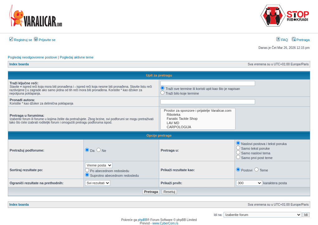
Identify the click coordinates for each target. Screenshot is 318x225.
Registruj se (20, 40)
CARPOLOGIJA (198, 127)
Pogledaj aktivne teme (76, 57)
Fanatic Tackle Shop (198, 119)
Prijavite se (44, 40)
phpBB (142, 220)
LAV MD (198, 123)
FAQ (282, 40)
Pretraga (301, 40)
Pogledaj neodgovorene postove (32, 57)
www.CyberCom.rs (165, 223)
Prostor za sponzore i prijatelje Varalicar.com (198, 111)
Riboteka (198, 115)
